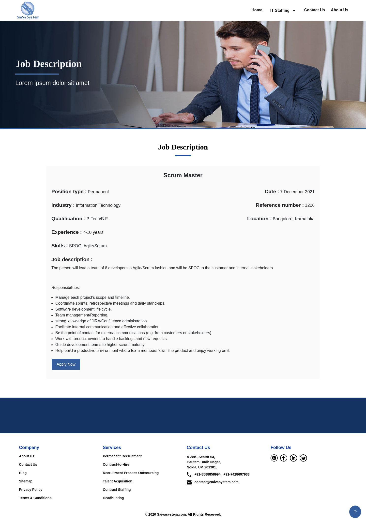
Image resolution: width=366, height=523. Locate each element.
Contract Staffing (117, 489)
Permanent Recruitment (122, 456)
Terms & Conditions (35, 498)
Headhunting (113, 498)
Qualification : (68, 218)
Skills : (59, 245)
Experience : (66, 232)
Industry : (63, 205)
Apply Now (66, 364)
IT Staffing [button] (280, 10)
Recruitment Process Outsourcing (131, 473)
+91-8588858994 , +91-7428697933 (218, 474)
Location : (259, 218)
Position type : (69, 191)
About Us (339, 10)
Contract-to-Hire (116, 464)
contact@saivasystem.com (213, 482)
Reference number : (280, 205)
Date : (272, 191)
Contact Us (314, 10)
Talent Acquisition (117, 481)
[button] (355, 512)
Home (256, 10)
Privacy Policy (30, 489)
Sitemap (25, 481)
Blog (23, 473)
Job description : (72, 259)
